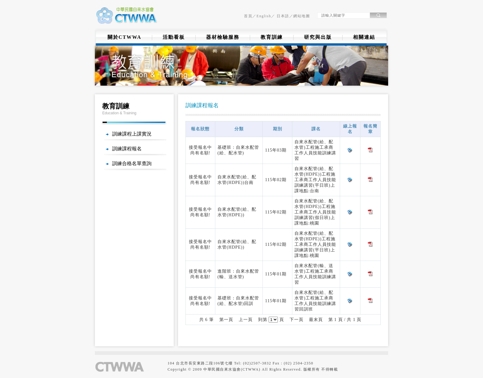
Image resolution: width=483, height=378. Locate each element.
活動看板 (174, 37)
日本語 (282, 16)
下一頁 (296, 319)
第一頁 (226, 319)
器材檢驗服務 (222, 37)
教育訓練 (272, 37)
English (264, 16)
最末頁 (316, 319)
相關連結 (364, 37)
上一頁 (246, 319)
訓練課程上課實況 (132, 133)
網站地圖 (301, 16)
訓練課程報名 (127, 148)
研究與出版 (318, 37)
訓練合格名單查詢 (132, 163)
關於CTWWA (124, 37)
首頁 (248, 16)
